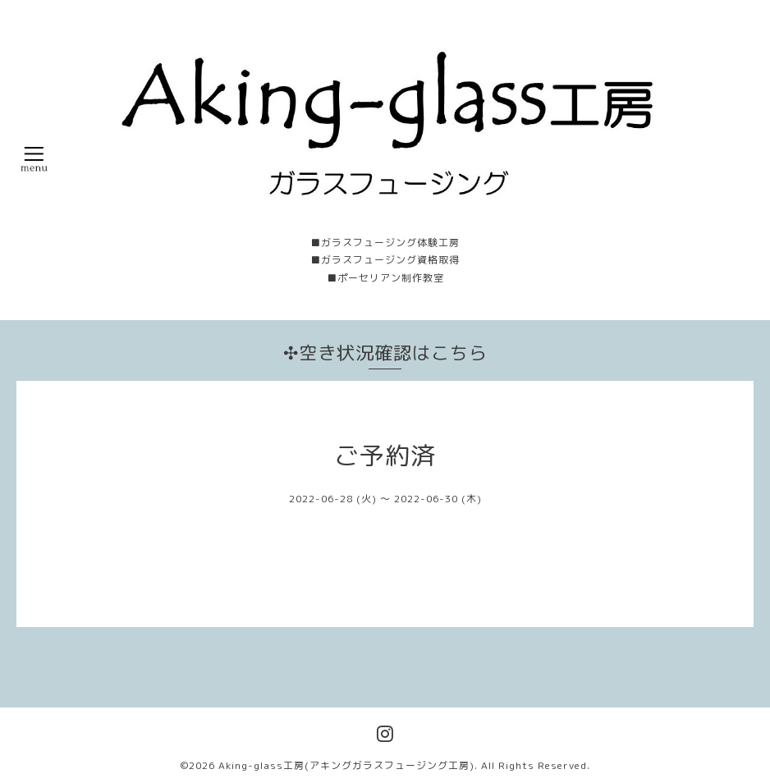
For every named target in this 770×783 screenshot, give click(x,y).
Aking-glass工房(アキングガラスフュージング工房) (346, 765)
